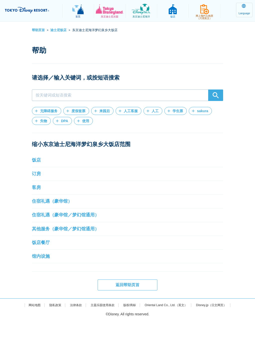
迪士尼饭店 (58, 30)
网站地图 (24, 336)
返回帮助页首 (127, 315)
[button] (46, 111)
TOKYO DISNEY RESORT (32, 10)
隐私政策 (47, 336)
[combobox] (127, 95)
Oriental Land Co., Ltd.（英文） (169, 336)
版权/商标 (129, 336)
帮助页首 (38, 30)
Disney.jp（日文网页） (220, 336)
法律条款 (69, 336)
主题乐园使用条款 (99, 336)
